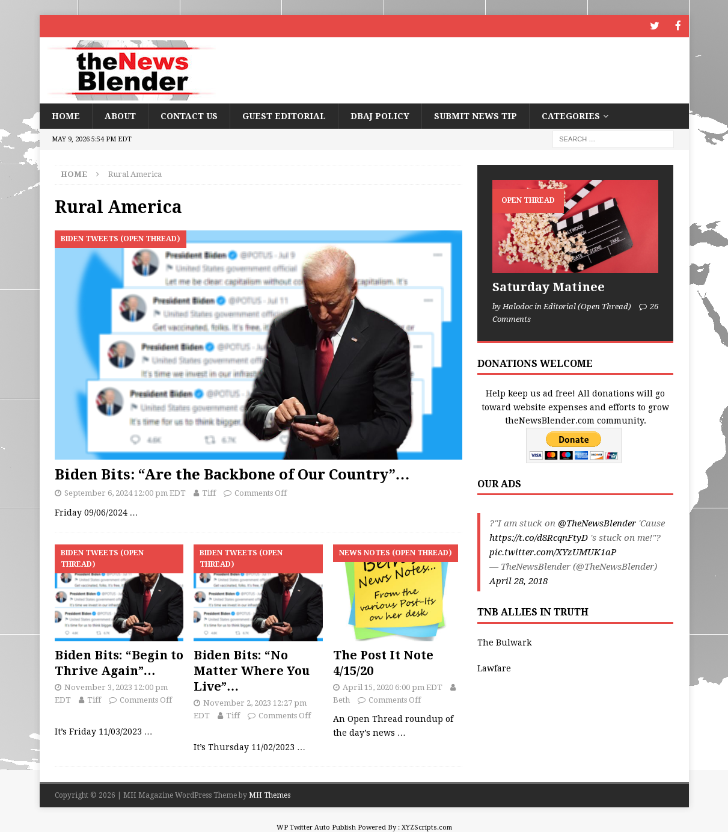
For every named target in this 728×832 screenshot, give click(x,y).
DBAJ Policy (379, 115)
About (120, 115)
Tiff (209, 492)
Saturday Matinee (548, 286)
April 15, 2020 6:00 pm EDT (392, 686)
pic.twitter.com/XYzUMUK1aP (552, 551)
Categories (571, 115)
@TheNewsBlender (597, 522)
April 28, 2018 (518, 580)
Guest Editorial (284, 115)
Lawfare (494, 667)
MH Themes (269, 794)
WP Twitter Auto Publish (316, 826)
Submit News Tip (475, 115)
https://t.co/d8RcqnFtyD (538, 537)
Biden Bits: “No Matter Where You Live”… (252, 669)
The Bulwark (504, 642)
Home (66, 115)
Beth (341, 698)
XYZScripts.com (427, 826)
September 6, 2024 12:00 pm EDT (125, 492)
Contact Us (189, 115)
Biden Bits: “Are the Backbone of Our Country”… (232, 474)
